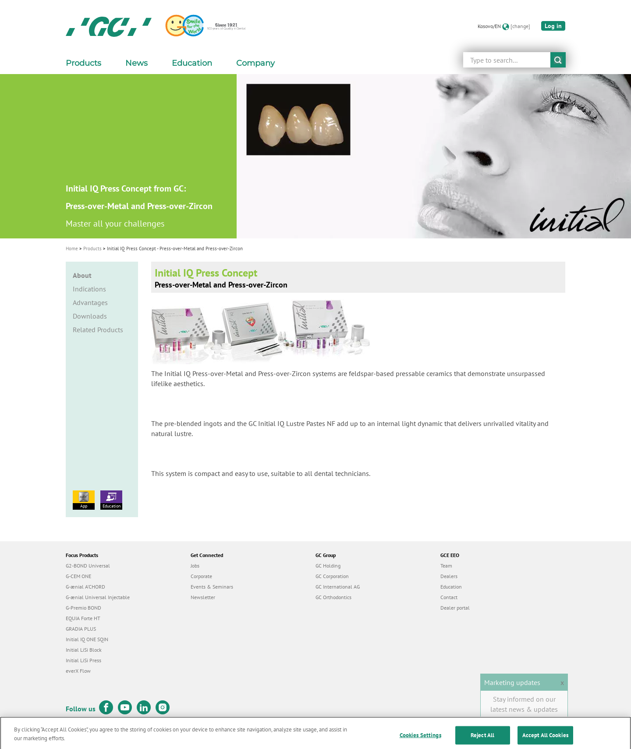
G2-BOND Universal (88, 565)
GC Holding (328, 565)
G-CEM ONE (78, 576)
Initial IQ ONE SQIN (87, 639)
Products (92, 248)
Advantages (90, 302)
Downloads (90, 316)
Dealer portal (455, 607)
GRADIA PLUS (81, 628)
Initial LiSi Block (84, 649)
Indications (89, 288)
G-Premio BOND (83, 607)
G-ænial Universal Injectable (98, 597)
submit (558, 59)
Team (446, 565)
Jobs (195, 565)
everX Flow (78, 670)
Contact (448, 597)
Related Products (98, 329)
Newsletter (203, 597)
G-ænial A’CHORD (85, 586)
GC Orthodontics (333, 597)
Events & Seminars (212, 586)
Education (111, 499)
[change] (520, 26)
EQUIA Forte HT (83, 618)
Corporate (201, 576)
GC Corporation (332, 576)
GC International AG (338, 586)
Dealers (448, 576)
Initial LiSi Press (83, 660)
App (84, 499)
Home (72, 248)
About (82, 275)
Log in (553, 26)
